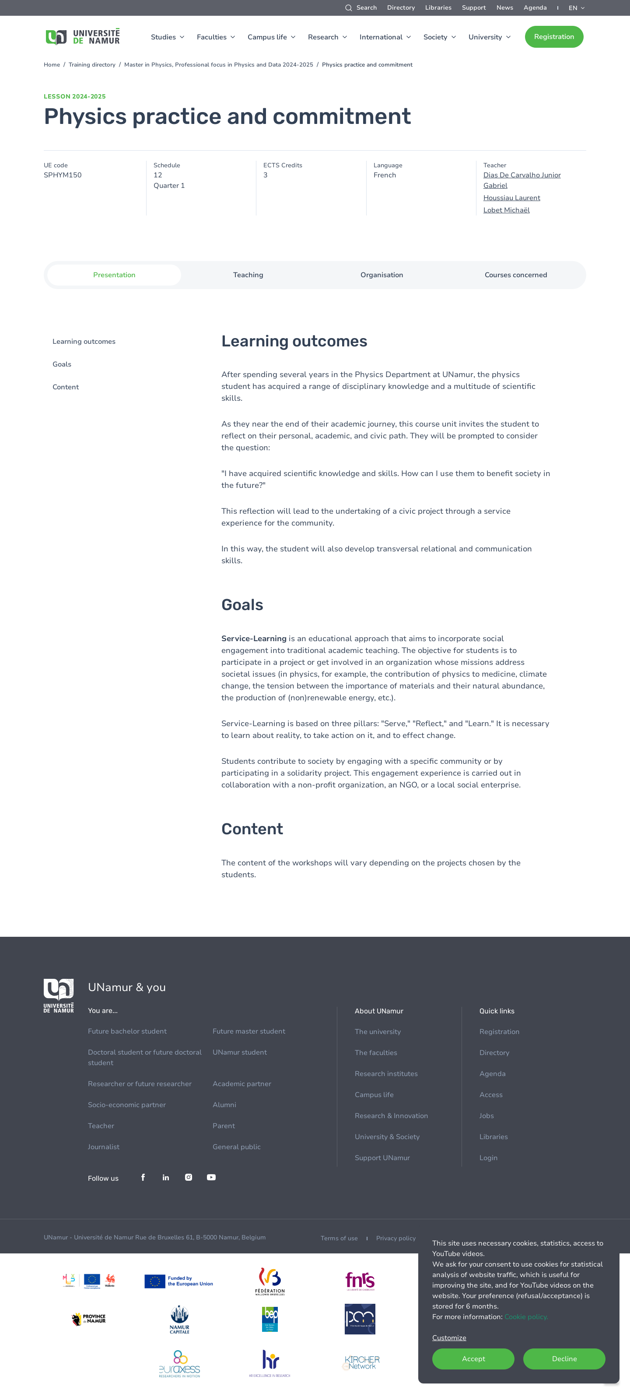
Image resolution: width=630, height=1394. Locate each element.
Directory (401, 8)
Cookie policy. (526, 1317)
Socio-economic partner (127, 1105)
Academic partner (242, 1084)
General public (237, 1147)
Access (491, 1095)
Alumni (224, 1105)
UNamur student (240, 1052)
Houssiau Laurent (511, 198)
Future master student (249, 1031)
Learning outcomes (84, 341)
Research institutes (386, 1074)
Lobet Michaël (506, 210)
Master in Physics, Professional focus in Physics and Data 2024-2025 (218, 64)
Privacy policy (396, 1238)
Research (323, 37)
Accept (473, 1359)
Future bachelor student (127, 1031)
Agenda (535, 8)
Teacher (101, 1126)
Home (52, 64)
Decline (564, 1359)
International (381, 37)
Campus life (267, 37)
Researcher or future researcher (140, 1084)
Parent (224, 1126)
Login (489, 1158)
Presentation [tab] (114, 275)
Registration (554, 37)
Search (367, 8)
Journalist (103, 1147)
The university (378, 1032)
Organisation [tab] (381, 275)
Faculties (212, 37)
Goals (61, 364)
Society (436, 37)
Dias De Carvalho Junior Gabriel (522, 180)
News (505, 8)
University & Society (387, 1137)
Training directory (92, 64)
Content (65, 387)
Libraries (438, 8)
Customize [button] (449, 1338)
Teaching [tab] (248, 275)
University (485, 37)
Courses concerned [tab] (516, 275)
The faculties (376, 1053)
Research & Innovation (391, 1116)
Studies (163, 37)
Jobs (487, 1116)
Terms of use (339, 1238)
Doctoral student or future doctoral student (145, 1058)
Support (474, 8)
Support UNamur (382, 1158)
